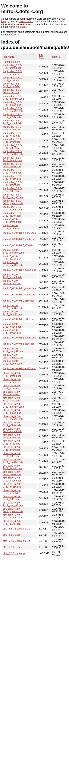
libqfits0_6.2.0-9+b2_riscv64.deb (12, 362)
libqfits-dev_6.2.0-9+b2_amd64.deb (12, 171)
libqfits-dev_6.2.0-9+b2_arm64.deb (12, 177)
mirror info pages (18, 27)
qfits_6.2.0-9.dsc (11, 547)
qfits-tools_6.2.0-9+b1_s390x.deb (12, 473)
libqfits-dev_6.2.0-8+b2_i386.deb (12, 91)
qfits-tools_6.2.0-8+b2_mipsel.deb (12, 411)
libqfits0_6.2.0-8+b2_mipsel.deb (12, 257)
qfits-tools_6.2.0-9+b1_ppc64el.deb (13, 461)
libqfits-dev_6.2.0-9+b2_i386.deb (12, 189)
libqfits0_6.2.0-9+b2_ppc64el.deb (13, 356)
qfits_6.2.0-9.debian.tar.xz (16, 541)
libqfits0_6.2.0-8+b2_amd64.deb (12, 220)
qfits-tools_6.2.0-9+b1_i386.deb (12, 454)
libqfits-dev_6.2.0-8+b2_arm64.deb (12, 72)
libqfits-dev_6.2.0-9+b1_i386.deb (12, 146)
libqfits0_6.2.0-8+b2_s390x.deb (19, 270)
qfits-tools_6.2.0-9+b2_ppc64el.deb (13, 510)
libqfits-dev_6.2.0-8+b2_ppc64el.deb (13, 109)
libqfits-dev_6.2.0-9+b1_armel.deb (12, 134)
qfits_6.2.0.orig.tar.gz (14, 553)
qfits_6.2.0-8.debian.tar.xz (16, 528)
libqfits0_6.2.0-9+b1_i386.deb (18, 300)
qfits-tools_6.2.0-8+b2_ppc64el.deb (13, 417)
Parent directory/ (11, 62)
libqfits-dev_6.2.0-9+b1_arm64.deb (12, 128)
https (3, 21)
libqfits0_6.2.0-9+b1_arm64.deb (12, 282)
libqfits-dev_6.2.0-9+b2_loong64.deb (13, 196)
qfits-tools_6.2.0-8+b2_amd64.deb (12, 374)
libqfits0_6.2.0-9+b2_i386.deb (18, 344)
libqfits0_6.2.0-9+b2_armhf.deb (19, 337)
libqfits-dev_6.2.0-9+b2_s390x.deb (12, 214)
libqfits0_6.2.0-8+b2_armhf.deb (19, 239)
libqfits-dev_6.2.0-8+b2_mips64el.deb (13, 97)
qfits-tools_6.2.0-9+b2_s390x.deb (12, 522)
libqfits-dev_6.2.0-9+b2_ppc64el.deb (13, 202)
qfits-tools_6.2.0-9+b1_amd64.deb (12, 430)
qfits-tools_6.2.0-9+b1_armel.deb (12, 442)
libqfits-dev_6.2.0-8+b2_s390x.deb (12, 115)
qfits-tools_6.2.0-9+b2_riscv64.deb (12, 516)
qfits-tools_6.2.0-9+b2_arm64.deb (12, 485)
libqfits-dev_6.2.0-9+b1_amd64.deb (12, 122)
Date (54, 56)
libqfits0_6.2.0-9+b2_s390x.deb (19, 368)
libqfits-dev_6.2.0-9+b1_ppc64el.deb (13, 152)
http (63, 19)
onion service (26, 21)
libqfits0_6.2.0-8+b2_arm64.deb (12, 226)
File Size (41, 56)
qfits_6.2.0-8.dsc (11, 535)
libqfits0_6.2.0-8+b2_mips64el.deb (13, 251)
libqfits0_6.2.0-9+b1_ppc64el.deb (13, 306)
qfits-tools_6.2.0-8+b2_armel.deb (12, 386)
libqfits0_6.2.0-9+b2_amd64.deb (12, 325)
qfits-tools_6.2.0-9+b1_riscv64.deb (12, 467)
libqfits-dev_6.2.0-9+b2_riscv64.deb (12, 208)
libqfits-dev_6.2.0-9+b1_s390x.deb (12, 165)
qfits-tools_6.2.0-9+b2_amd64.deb (12, 479)
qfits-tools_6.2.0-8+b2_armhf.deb (12, 393)
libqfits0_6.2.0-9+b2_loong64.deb (13, 350)
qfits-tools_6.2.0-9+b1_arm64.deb (12, 436)
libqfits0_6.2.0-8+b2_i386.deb (18, 245)
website (15, 34)
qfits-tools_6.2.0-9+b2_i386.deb (12, 497)
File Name (8, 56)
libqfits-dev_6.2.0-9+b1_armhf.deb (12, 140)
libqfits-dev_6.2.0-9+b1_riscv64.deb (12, 159)
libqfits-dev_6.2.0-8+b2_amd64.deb (12, 66)
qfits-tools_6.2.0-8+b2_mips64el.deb (13, 405)
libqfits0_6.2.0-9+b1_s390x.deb (19, 319)
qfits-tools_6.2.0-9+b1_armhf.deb (12, 448)
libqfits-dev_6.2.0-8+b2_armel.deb (12, 79)
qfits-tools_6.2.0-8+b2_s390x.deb (12, 424)
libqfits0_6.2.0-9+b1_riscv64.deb (12, 313)
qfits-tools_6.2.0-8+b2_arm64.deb (12, 380)
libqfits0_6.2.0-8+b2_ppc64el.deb (13, 263)
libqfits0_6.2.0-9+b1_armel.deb (19, 288)
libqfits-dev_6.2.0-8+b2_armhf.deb (12, 85)
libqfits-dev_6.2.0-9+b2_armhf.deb (12, 183)
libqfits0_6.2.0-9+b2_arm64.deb (12, 331)
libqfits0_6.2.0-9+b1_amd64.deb (12, 276)
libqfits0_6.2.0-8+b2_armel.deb (19, 233)
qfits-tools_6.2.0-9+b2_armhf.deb (12, 491)
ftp (9, 21)
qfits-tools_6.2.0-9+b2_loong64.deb (13, 504)
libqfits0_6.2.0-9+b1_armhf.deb (19, 294)
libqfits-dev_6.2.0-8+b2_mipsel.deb (12, 103)
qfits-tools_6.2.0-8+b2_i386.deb (12, 399)
